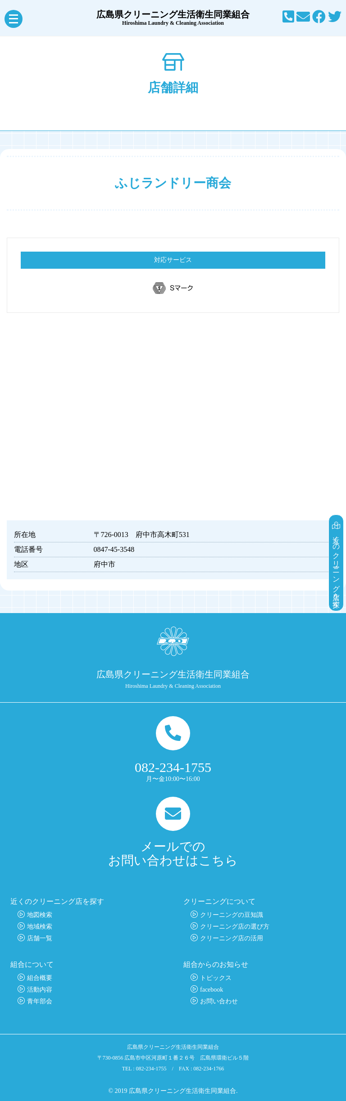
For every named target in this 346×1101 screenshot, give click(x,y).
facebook (211, 989)
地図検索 (39, 914)
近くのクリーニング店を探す (336, 563)
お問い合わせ (219, 1001)
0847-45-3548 (114, 549)
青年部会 (39, 1001)
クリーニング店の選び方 (234, 926)
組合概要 (39, 978)
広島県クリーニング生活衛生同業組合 (173, 17)
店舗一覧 (39, 938)
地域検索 (39, 926)
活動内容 (39, 989)
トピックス (216, 978)
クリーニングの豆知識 (231, 914)
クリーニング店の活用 (231, 938)
